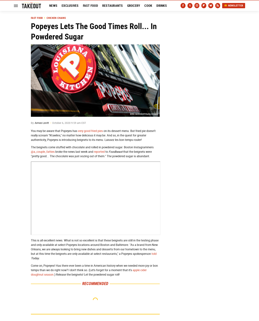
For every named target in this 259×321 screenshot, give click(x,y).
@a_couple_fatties (43, 152)
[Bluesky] (210, 5)
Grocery (133, 6)
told (154, 254)
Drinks (161, 6)
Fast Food (90, 6)
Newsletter (233, 5)
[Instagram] (196, 5)
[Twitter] (189, 5)
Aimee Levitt (42, 123)
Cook (148, 6)
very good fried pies (90, 131)
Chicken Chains (56, 18)
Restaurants (112, 6)
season (49, 274)
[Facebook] (183, 5)
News (53, 6)
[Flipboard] (203, 5)
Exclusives (70, 6)
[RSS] (217, 5)
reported (99, 152)
